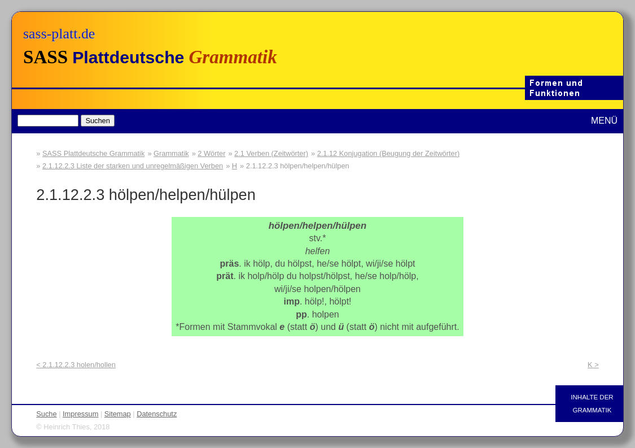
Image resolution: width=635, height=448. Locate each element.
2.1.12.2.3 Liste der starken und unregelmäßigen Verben (132, 166)
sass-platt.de (59, 33)
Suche (46, 414)
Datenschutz (157, 414)
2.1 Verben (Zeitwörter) (271, 153)
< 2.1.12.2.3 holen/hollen (76, 364)
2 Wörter (211, 153)
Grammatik (171, 153)
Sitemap (117, 414)
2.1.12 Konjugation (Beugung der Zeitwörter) (388, 153)
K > (593, 364)
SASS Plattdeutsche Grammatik (93, 153)
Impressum (80, 414)
